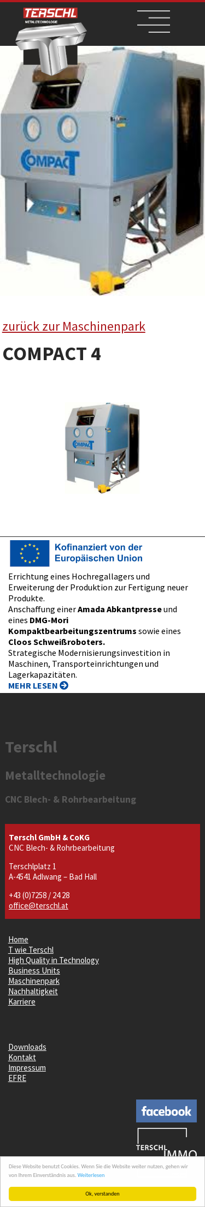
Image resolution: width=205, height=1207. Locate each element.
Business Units (34, 970)
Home (18, 939)
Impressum (27, 1067)
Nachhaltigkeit (33, 991)
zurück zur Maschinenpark (73, 326)
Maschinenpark (34, 981)
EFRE (17, 1078)
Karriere (22, 1001)
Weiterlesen (91, 1175)
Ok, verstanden (103, 1193)
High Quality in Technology (53, 960)
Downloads (27, 1047)
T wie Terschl (31, 950)
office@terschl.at (38, 905)
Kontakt (22, 1057)
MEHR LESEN (38, 685)
